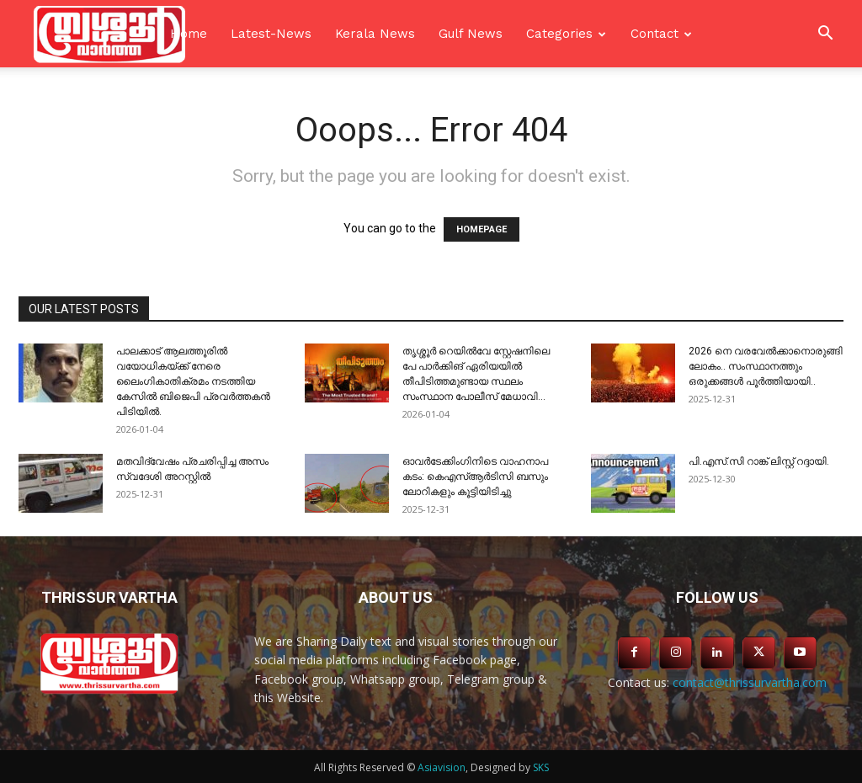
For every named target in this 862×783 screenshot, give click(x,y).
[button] (825, 35)
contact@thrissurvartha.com (750, 682)
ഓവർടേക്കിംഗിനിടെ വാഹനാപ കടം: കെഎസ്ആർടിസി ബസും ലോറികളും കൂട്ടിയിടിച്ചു (475, 476)
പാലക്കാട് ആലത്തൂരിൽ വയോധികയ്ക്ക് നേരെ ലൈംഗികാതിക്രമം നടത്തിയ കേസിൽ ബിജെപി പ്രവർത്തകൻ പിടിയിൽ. (193, 381)
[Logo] (109, 33)
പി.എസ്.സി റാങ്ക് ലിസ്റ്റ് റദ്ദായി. (759, 461)
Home (188, 33)
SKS (541, 767)
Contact (654, 33)
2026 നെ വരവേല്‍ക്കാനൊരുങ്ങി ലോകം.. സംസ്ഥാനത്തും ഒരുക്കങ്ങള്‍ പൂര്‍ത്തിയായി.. (766, 366)
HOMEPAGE (481, 229)
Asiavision (442, 767)
